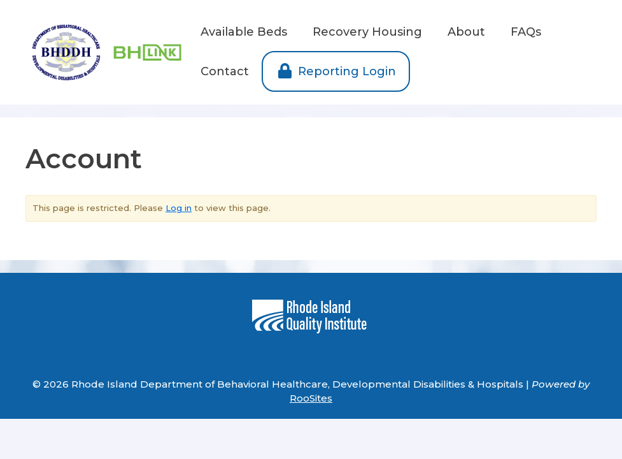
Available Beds (244, 32)
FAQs (526, 32)
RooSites (311, 398)
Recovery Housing (367, 32)
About (466, 32)
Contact (225, 71)
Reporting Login (336, 71)
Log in (179, 208)
